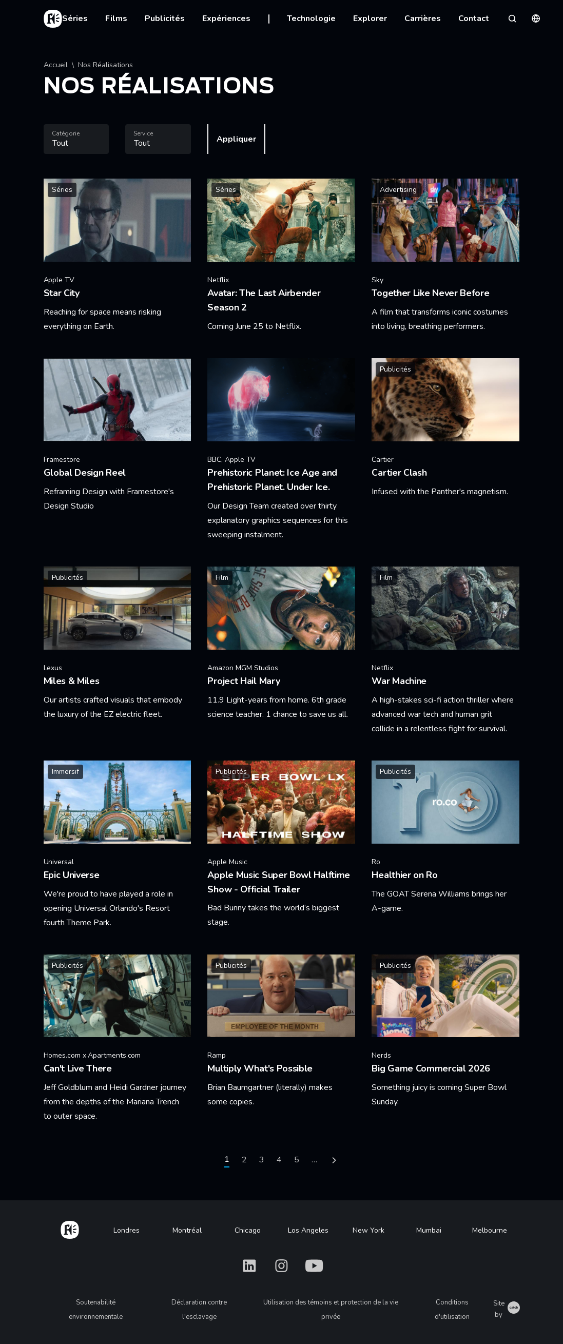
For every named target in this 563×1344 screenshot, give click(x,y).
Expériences (226, 18)
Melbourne (489, 1230)
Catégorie (66, 133)
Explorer (370, 18)
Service (143, 133)
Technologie (311, 18)
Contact (473, 18)
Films (116, 18)
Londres (126, 1230)
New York (368, 1230)
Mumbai (428, 1230)
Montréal (187, 1230)
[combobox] (76, 139)
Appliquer (236, 139)
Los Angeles (308, 1230)
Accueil (56, 65)
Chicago (248, 1230)
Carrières (422, 18)
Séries (75, 18)
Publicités (165, 18)
